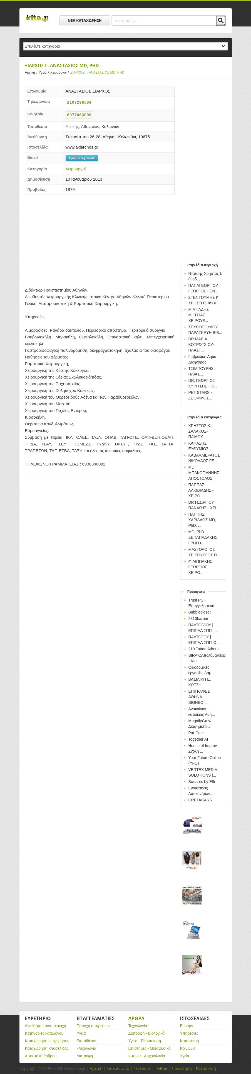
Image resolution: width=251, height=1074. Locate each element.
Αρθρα (136, 1018)
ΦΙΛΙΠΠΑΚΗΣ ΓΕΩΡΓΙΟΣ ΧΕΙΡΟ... (200, 567)
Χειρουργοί (60, 72)
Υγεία (44, 72)
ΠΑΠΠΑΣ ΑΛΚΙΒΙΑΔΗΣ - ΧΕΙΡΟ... (201, 490)
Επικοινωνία (118, 1068)
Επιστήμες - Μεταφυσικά (149, 1048)
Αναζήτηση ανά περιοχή (45, 1026)
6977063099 (79, 115)
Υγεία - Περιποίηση (144, 1041)
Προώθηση (182, 1068)
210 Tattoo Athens (204, 649)
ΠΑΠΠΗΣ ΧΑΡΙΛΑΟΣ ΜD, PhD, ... (202, 520)
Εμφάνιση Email (81, 158)
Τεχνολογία (137, 1026)
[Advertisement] (100, 239)
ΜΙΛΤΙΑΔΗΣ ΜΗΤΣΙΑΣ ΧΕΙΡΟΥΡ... (198, 315)
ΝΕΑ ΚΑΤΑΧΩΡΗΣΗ (85, 20)
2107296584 (79, 102)
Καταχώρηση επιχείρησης (47, 1041)
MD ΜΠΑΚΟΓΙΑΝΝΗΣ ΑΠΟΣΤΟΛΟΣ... (203, 473)
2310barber (198, 618)
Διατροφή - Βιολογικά (146, 1033)
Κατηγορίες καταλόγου (44, 1033)
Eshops (186, 1026)
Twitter (161, 1068)
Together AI (198, 739)
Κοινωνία (188, 1048)
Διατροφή (85, 1056)
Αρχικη (32, 72)
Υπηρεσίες (189, 1033)
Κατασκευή (189, 1041)
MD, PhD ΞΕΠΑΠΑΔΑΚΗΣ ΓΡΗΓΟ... (202, 537)
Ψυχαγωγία (86, 1048)
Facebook (142, 1068)
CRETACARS (200, 800)
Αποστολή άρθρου (41, 1056)
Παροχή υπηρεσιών (94, 1026)
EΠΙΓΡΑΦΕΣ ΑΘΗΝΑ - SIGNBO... (199, 697)
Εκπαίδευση (87, 1041)
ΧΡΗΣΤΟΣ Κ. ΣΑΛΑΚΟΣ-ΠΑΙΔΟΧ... (199, 431)
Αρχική (96, 1068)
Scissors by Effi (201, 781)
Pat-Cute (196, 733)
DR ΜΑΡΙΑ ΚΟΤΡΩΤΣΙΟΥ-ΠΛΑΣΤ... (201, 344)
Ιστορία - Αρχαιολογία (146, 1056)
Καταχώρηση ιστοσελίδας (47, 1048)
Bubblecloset (199, 612)
